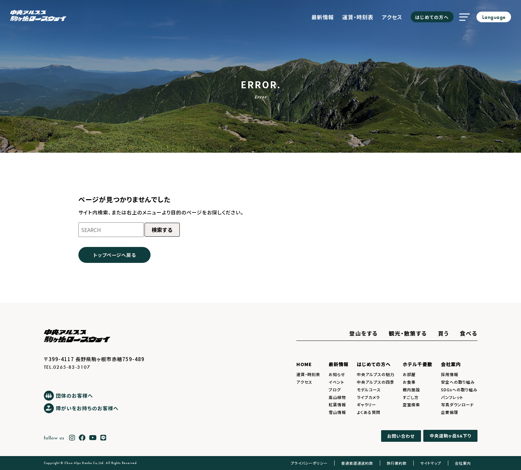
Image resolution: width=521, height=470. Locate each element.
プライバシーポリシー (309, 463)
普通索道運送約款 (357, 463)
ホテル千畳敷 (417, 364)
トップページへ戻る (114, 254)
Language (494, 17)
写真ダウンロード (457, 404)
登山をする (363, 333)
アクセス (392, 15)
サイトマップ (430, 463)
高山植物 (337, 397)
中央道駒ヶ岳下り (450, 435)
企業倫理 (449, 412)
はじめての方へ (432, 15)
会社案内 (451, 364)
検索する (162, 230)
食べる (468, 333)
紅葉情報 (337, 404)
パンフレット (452, 397)
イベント (336, 382)
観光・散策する (408, 333)
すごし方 (411, 397)
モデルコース (369, 389)
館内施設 (411, 389)
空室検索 (411, 404)
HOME (304, 364)
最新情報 (322, 15)
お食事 (409, 382)
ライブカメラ (368, 397)
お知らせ (337, 374)
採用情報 (449, 374)
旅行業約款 (397, 463)
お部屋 (409, 374)
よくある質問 (368, 412)
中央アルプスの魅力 (375, 374)
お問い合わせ (401, 436)
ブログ (335, 389)
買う (443, 333)
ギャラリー (366, 404)
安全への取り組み (458, 382)
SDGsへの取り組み (459, 389)
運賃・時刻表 (357, 15)
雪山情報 (337, 412)
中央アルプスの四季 (375, 382)
